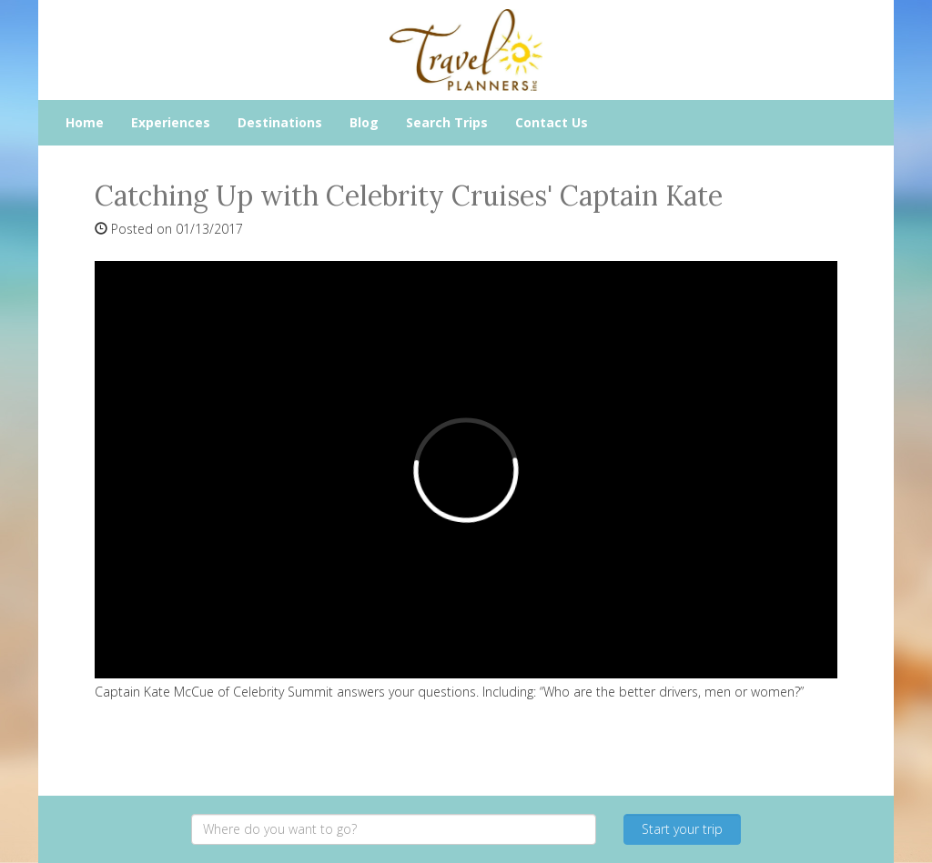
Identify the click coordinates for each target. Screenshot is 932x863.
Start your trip (682, 829)
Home (85, 122)
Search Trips (447, 122)
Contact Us (551, 122)
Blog (364, 122)
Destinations (280, 122)
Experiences (170, 122)
